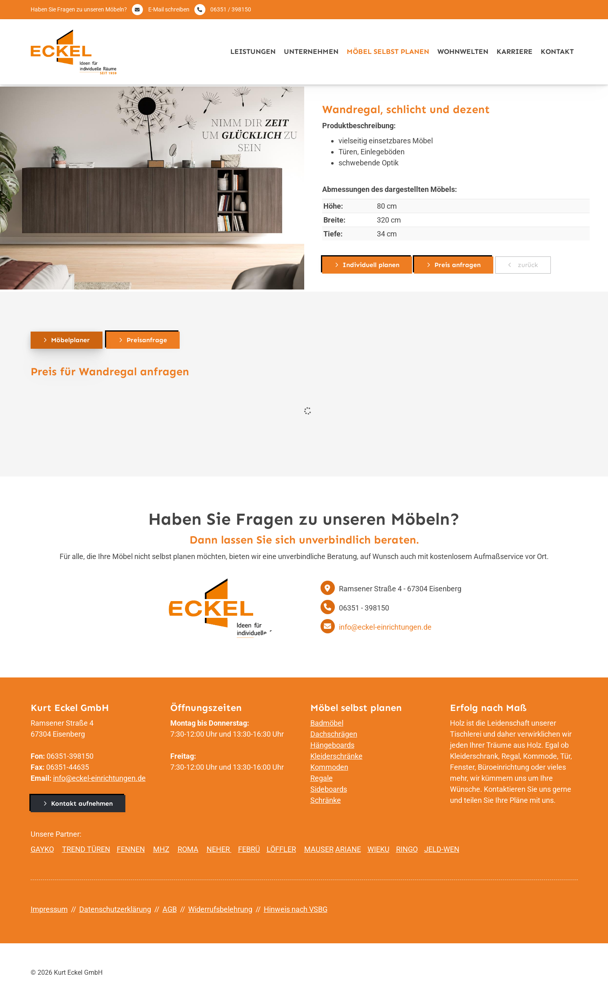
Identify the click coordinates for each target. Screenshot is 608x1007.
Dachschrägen (333, 734)
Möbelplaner (70, 340)
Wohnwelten (462, 51)
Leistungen (253, 51)
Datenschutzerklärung (115, 909)
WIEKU (378, 849)
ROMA (188, 849)
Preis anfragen (457, 265)
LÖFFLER (281, 849)
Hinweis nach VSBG (295, 909)
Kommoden (329, 767)
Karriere (514, 51)
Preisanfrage (147, 340)
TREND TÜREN (86, 849)
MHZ (161, 849)
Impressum (49, 909)
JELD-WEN (441, 849)
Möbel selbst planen (388, 51)
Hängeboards (332, 745)
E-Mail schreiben (168, 9)
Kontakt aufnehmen (82, 803)
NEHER (219, 849)
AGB (170, 909)
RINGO (407, 849)
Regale (321, 778)
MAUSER (319, 849)
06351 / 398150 (230, 9)
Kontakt (557, 51)
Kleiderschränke (336, 756)
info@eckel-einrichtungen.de (385, 627)
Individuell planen (371, 265)
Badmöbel (326, 723)
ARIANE (348, 849)
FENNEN (131, 849)
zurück (527, 265)
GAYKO (42, 849)
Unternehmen (311, 51)
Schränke (325, 800)
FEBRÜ (249, 849)
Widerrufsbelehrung (220, 909)
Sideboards (328, 789)
